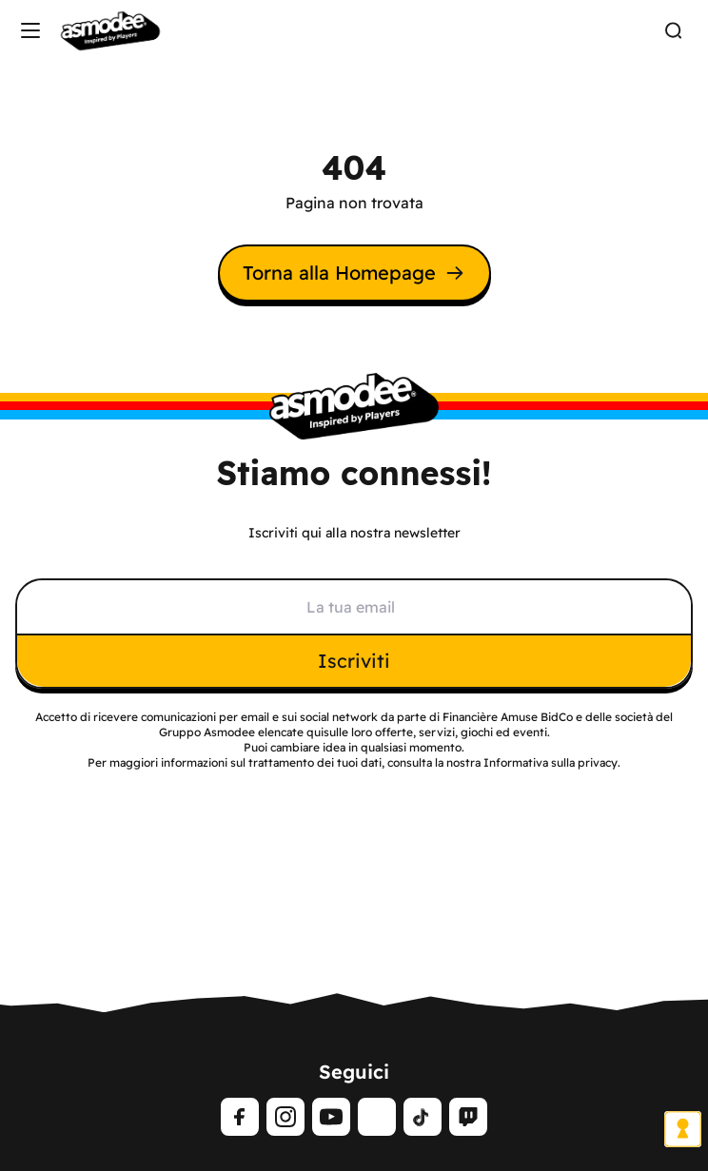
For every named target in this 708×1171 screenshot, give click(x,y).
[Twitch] (468, 1117)
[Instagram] (285, 1117)
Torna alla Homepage (354, 272)
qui (315, 732)
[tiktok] (422, 1117)
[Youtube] (331, 1117)
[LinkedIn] (377, 1117)
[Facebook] (240, 1117)
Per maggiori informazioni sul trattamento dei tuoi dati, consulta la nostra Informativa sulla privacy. (354, 762)
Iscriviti (354, 661)
